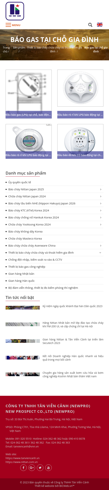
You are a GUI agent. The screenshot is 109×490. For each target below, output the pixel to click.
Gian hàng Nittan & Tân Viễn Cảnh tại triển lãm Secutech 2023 (73, 341)
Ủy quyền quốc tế (19, 182)
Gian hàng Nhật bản (21, 273)
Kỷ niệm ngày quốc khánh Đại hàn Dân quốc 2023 (73, 306)
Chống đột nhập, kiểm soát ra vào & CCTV (35, 259)
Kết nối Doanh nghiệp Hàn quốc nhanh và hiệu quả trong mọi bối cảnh (73, 357)
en (100, 24)
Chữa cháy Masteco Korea (25, 238)
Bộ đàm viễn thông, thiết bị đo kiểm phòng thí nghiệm (43, 288)
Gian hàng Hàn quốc (21, 280)
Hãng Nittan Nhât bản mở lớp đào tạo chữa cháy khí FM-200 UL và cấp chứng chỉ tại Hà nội (73, 324)
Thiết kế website (44, 486)
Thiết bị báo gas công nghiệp (26, 266)
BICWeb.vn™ (66, 486)
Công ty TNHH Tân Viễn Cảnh (71, 482)
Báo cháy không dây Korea (25, 231)
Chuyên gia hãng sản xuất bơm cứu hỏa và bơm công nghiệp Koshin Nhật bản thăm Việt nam (73, 374)
